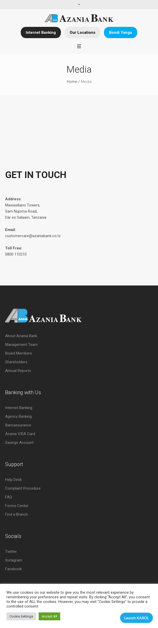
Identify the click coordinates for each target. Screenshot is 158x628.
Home (72, 81)
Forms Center (16, 505)
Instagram (13, 560)
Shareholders (16, 362)
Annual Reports (18, 370)
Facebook (13, 569)
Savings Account (19, 442)
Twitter (11, 551)
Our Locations (82, 32)
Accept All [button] (49, 616)
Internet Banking (41, 32)
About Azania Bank (21, 336)
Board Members (18, 353)
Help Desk (13, 479)
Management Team (21, 344)
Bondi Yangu (120, 32)
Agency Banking (18, 416)
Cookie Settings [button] (21, 616)
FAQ (8, 497)
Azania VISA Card (20, 434)
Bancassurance (18, 425)
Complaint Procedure (23, 488)
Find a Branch (16, 514)
